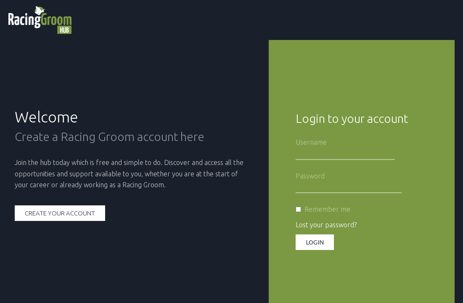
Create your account (60, 213)
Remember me (327, 209)
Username (311, 142)
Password (310, 176)
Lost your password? (326, 225)
